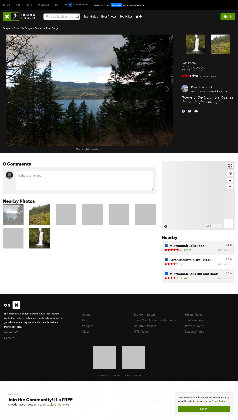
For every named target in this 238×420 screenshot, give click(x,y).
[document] (204, 404)
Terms (127, 375)
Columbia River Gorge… (47, 28)
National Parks (194, 331)
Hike (29, 4)
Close (203, 409)
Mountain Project (145, 326)
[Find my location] (230, 173)
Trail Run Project (195, 320)
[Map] (198, 195)
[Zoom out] (230, 186)
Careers (9, 338)
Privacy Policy (218, 401)
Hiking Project (194, 314)
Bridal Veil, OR (219, 91)
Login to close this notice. (54, 404)
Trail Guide (91, 16)
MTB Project (141, 331)
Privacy (137, 375)
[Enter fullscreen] (230, 165)
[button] (183, 110)
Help (85, 320)
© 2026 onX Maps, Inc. (109, 375)
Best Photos (109, 16)
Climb (6, 4)
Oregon (7, 28)
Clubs (86, 331)
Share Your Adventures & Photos (155, 320)
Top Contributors (144, 314)
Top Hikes (126, 16)
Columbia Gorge (23, 28)
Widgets (87, 326)
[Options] (228, 223)
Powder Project (195, 326)
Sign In (227, 16)
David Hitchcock (202, 87)
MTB (18, 4)
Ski (57, 4)
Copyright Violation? (89, 149)
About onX (11, 332)
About (86, 314)
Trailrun (43, 4)
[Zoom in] (230, 180)
